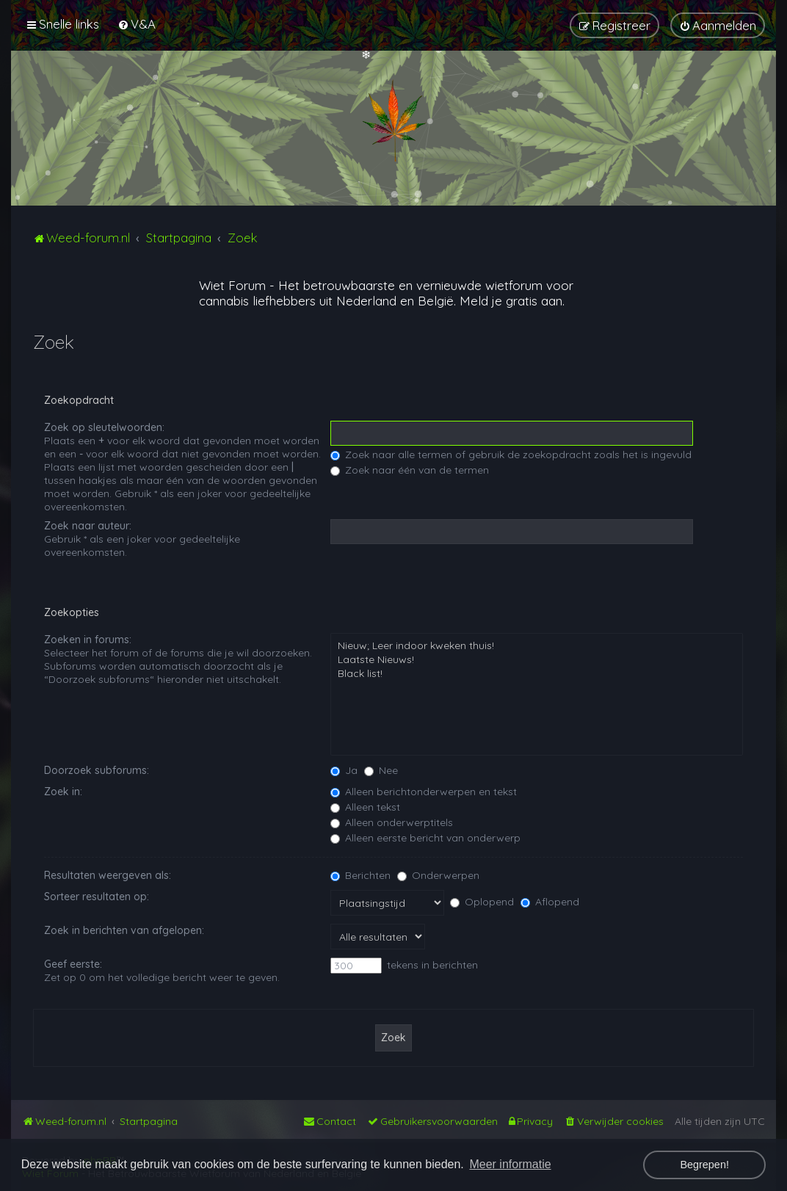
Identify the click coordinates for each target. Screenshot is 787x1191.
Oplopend (482, 901)
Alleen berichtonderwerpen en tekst (423, 791)
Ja (344, 770)
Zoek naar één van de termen (409, 470)
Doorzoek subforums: (96, 770)
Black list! (536, 674)
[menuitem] (136, 23)
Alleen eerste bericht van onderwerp (425, 837)
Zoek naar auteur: (87, 525)
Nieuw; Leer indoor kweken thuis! (536, 646)
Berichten (360, 875)
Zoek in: (63, 791)
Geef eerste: (73, 964)
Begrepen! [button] (704, 1164)
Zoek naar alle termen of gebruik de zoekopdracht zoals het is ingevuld (511, 454)
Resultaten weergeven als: (107, 875)
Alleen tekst (365, 807)
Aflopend (550, 901)
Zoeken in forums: (87, 639)
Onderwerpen (438, 875)
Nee (381, 770)
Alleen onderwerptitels (391, 822)
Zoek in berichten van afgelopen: (124, 930)
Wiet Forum (232, 285)
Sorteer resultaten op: (96, 896)
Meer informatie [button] (510, 1164)
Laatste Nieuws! (536, 660)
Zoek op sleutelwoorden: (104, 427)
